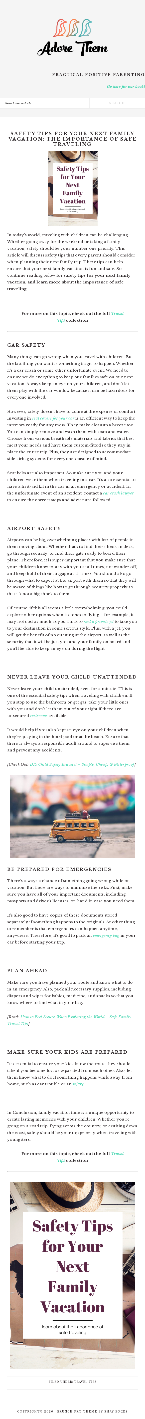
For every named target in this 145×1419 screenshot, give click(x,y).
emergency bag (106, 935)
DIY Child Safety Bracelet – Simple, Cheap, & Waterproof (82, 764)
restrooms (39, 715)
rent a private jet (99, 621)
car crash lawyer (118, 493)
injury (78, 1084)
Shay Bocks (116, 1411)
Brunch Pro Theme (77, 1411)
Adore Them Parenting (73, 37)
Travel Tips (85, 1382)
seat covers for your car (53, 418)
